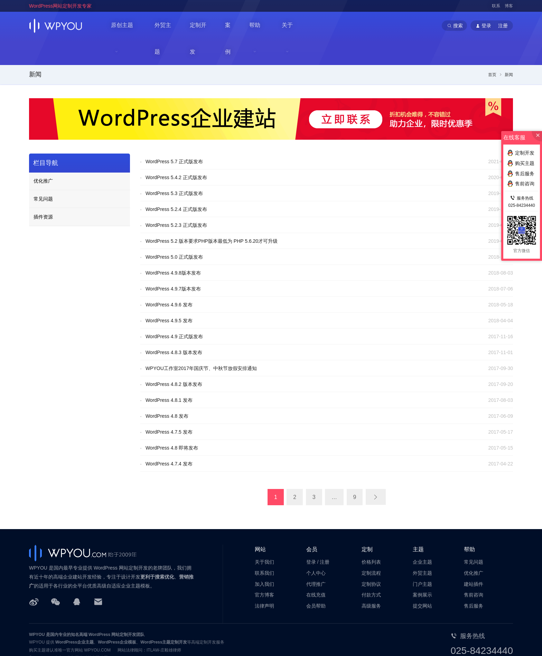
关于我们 (264, 536)
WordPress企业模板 (117, 617)
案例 (233, 25)
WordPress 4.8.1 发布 (169, 375)
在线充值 (316, 569)
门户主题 (422, 558)
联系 (496, 5)
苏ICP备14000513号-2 (116, 640)
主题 (418, 524)
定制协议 (371, 558)
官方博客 (264, 569)
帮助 (257, 26)
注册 (324, 536)
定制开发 (202, 25)
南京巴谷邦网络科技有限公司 (81, 632)
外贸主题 (167, 25)
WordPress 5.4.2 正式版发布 (176, 152)
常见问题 (43, 173)
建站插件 (473, 558)
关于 (291, 26)
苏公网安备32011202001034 (62, 640)
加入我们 (264, 558)
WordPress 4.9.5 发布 (169, 295)
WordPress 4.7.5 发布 (169, 406)
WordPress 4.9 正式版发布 (174, 311)
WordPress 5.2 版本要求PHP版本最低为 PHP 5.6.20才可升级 (212, 216)
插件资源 (43, 191)
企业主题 (422, 536)
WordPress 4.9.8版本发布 (173, 247)
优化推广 (43, 155)
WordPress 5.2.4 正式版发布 (176, 184)
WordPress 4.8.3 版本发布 (174, 327)
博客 (509, 5)
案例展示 (422, 569)
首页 (492, 49)
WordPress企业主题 (74, 617)
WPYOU (37, 609)
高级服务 (371, 580)
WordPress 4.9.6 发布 (169, 279)
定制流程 (371, 547)
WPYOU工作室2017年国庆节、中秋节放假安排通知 (201, 343)
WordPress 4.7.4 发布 (169, 438)
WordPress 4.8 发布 (167, 391)
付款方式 (371, 569)
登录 (311, 536)
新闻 (35, 49)
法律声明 (264, 580)
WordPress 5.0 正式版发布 (174, 231)
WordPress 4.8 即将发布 (172, 422)
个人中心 (316, 547)
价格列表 (371, 536)
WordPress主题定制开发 (163, 617)
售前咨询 (473, 569)
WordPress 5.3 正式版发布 (174, 168)
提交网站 (422, 580)
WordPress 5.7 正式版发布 (174, 136)
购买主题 (520, 163)
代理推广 (316, 558)
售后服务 (473, 580)
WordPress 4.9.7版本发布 (173, 263)
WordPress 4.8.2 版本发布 (174, 359)
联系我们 (264, 547)
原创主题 (122, 26)
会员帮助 (316, 580)
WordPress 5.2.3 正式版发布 (176, 200)
